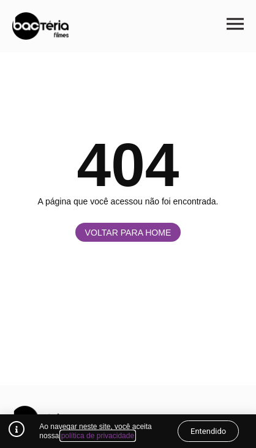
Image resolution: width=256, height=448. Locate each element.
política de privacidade (97, 435)
